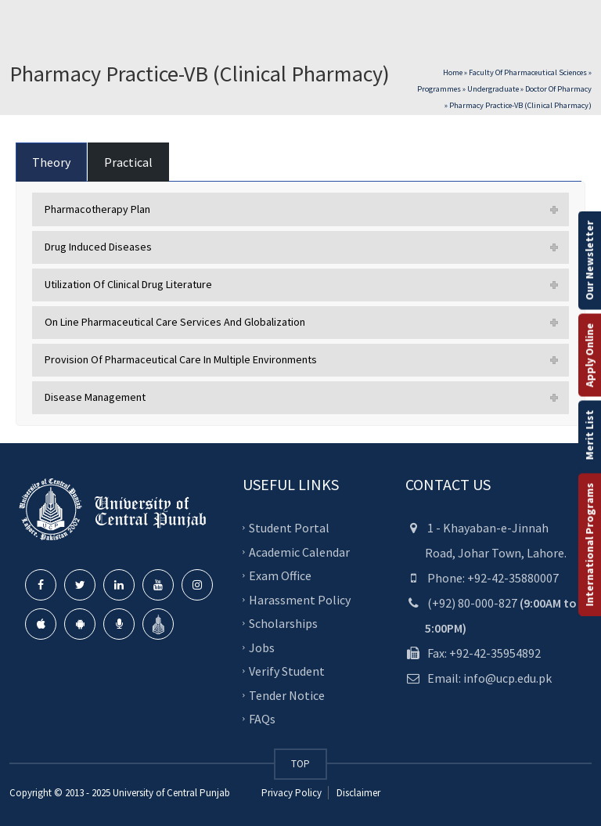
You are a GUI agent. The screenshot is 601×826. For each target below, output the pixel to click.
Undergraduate (493, 89)
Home (452, 72)
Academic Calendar (299, 551)
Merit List (589, 434)
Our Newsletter (589, 260)
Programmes (439, 89)
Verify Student (287, 671)
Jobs (262, 647)
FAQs (262, 719)
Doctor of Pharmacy (558, 89)
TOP (300, 763)
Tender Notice (287, 694)
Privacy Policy (291, 792)
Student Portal (289, 528)
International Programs (589, 544)
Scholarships (283, 623)
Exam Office (280, 575)
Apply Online (589, 355)
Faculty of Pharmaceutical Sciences (528, 72)
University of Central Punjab (171, 792)
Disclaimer (357, 792)
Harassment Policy (300, 599)
